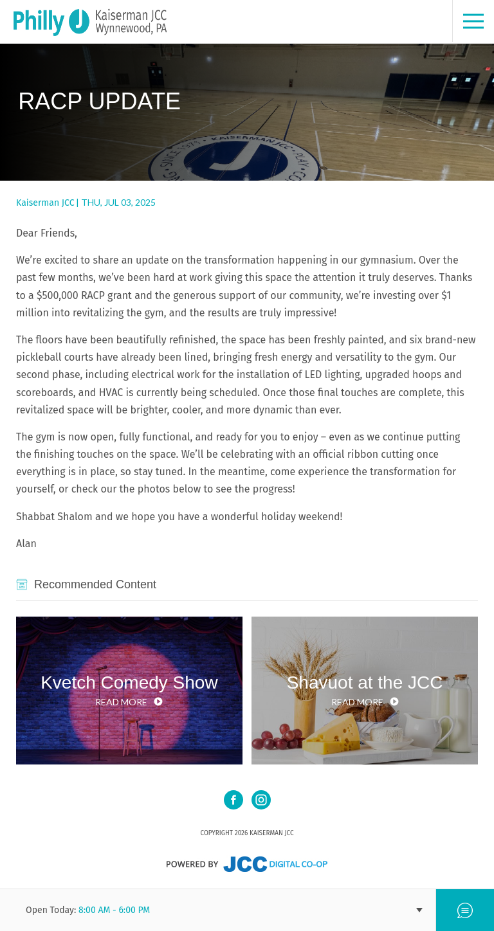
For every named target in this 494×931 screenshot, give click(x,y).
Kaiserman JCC (45, 202)
